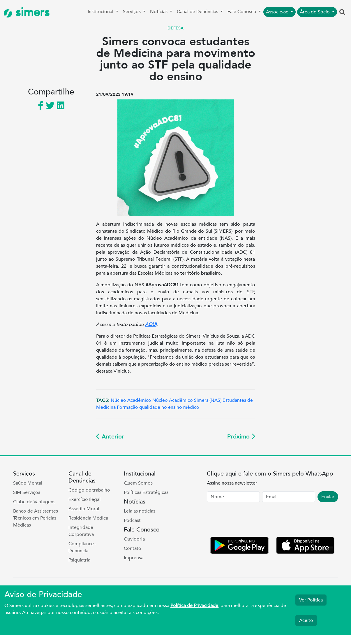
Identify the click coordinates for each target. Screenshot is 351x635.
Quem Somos (138, 483)
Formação (127, 407)
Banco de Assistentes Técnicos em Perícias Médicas (35, 518)
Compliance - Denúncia (82, 547)
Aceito (306, 620)
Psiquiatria (79, 560)
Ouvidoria (134, 539)
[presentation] (251, 520)
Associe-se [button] (278, 12)
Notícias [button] (159, 11)
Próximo (241, 437)
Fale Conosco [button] (242, 11)
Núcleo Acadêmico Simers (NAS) (186, 400)
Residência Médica (88, 518)
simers (26, 12)
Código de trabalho (89, 490)
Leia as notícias (139, 511)
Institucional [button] (101, 11)
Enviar (327, 497)
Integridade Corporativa (81, 531)
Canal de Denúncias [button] (198, 11)
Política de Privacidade (194, 605)
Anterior (110, 437)
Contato (132, 548)
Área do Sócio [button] (315, 12)
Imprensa (133, 558)
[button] (342, 12)
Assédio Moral (83, 509)
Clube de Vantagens (34, 502)
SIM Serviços (26, 492)
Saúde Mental (27, 483)
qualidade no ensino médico (169, 407)
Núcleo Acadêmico (131, 400)
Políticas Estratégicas (146, 492)
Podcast (132, 520)
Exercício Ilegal (84, 499)
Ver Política (311, 600)
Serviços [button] (132, 11)
